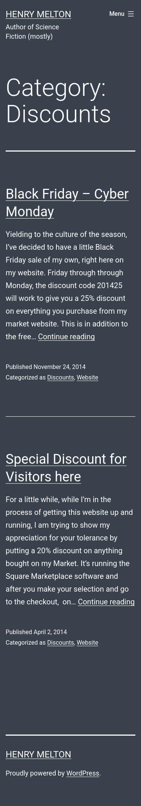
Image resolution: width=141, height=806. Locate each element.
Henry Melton (38, 14)
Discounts (60, 377)
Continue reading (66, 336)
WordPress (83, 773)
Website (87, 377)
